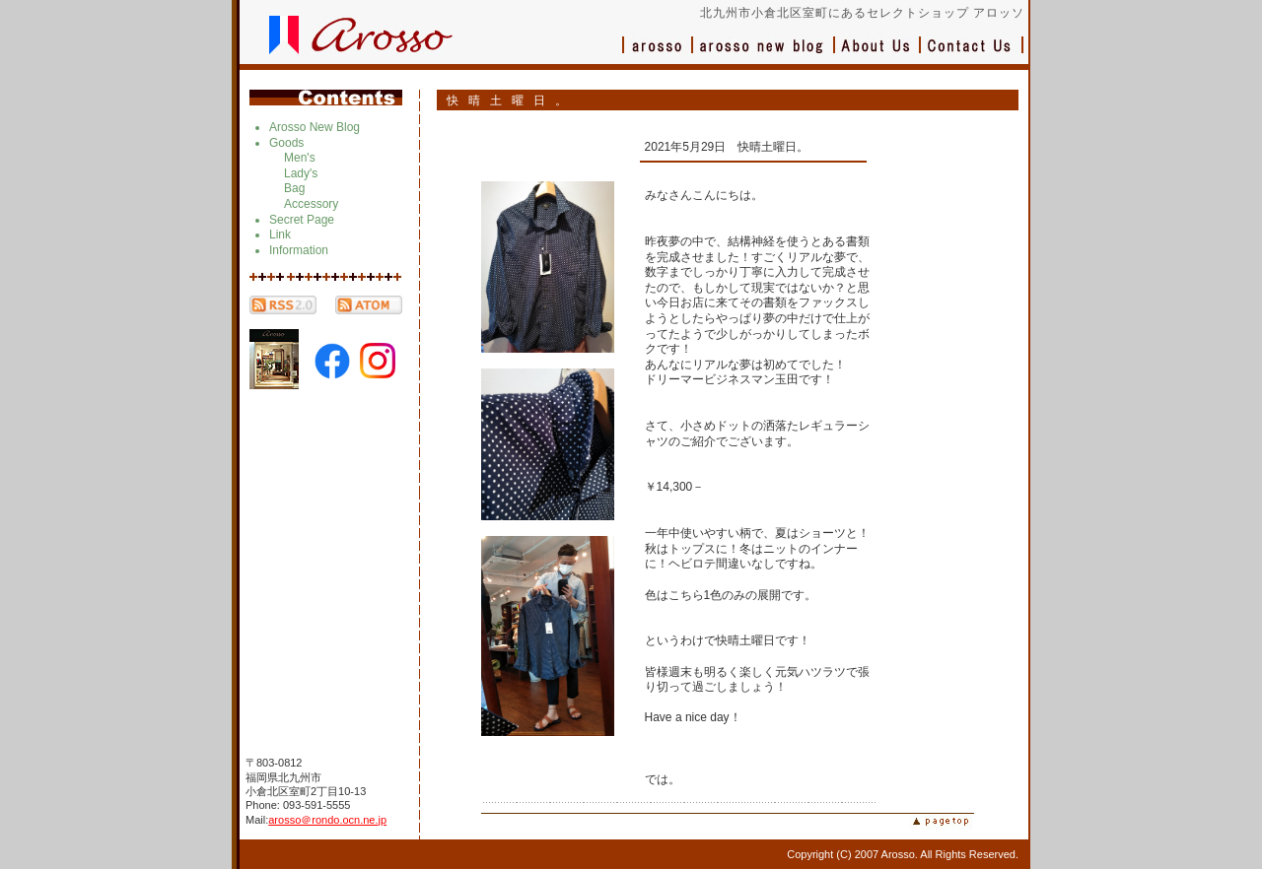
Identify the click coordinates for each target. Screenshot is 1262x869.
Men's (300, 158)
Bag (294, 188)
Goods (286, 143)
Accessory (311, 204)
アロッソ (657, 54)
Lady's (300, 173)
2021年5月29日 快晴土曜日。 (727, 147)
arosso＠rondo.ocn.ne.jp (327, 820)
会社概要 (878, 54)
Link (280, 234)
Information (298, 250)
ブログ (764, 54)
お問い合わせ (972, 54)
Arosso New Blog (314, 127)
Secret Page (301, 220)
